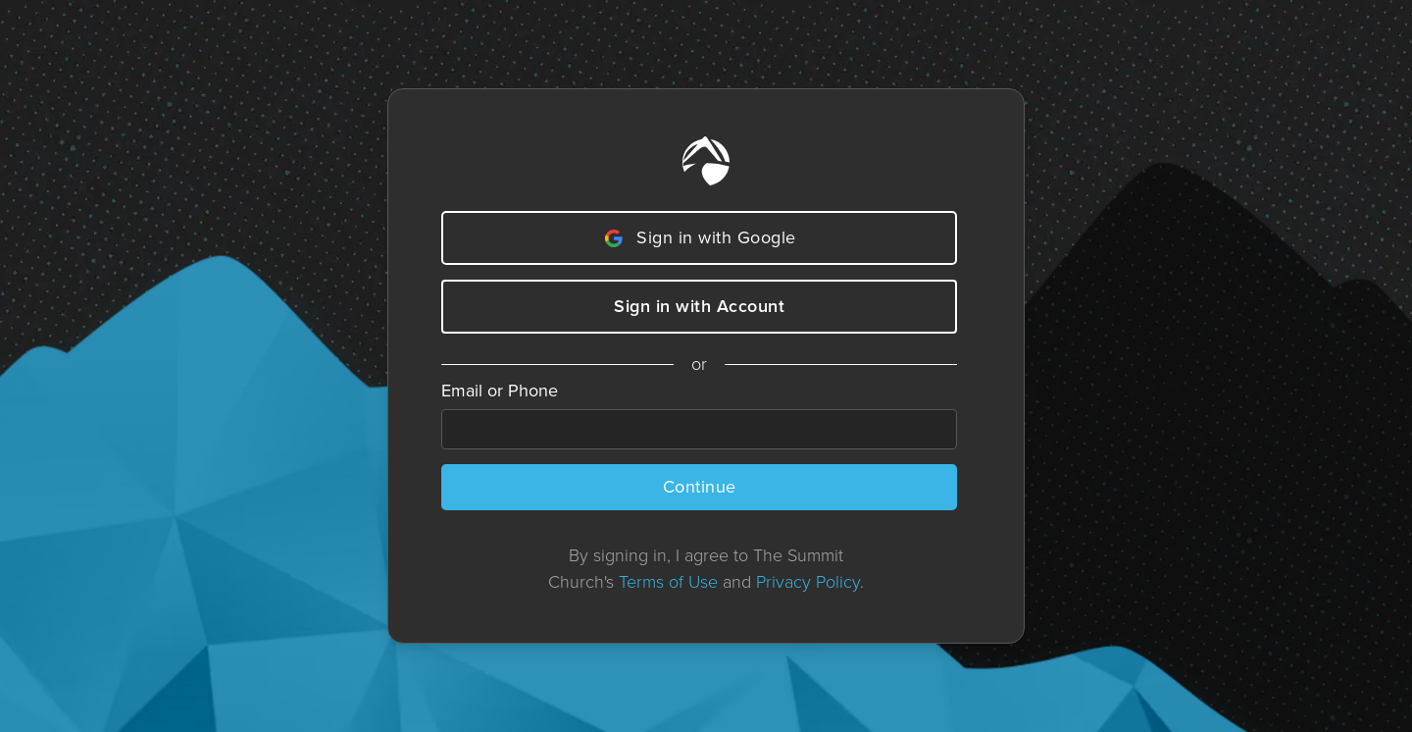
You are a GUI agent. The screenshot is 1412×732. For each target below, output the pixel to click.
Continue (699, 486)
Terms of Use (668, 582)
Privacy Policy (808, 582)
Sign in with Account (699, 306)
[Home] (706, 160)
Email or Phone (499, 390)
